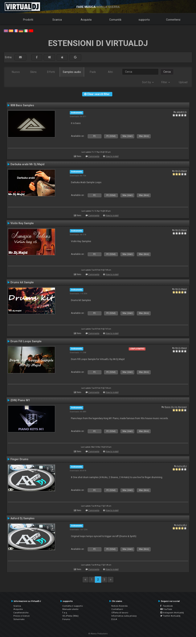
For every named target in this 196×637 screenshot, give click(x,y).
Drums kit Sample (22, 282)
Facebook (166, 606)
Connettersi (173, 19)
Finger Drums (19, 459)
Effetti (51, 71)
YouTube (166, 609)
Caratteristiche (20, 612)
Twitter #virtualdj (170, 615)
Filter (165, 82)
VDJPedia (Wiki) (70, 615)
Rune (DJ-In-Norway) (176, 407)
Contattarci (117, 609)
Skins (33, 71)
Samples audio (72, 71)
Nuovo (16, 71)
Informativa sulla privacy (124, 615)
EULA (114, 619)
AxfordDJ (182, 466)
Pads (93, 71)
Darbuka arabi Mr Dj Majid (27, 164)
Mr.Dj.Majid (181, 171)
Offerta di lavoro (119, 612)
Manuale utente (70, 609)
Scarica (57, 19)
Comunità (115, 19)
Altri (110, 71)
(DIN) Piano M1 (20, 400)
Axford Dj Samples (22, 518)
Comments (93, 156)
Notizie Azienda (119, 606)
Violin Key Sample (22, 223)
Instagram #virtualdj (172, 612)
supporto (144, 19)
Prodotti (28, 19)
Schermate (18, 619)
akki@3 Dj (182, 112)
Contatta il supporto (72, 606)
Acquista (86, 19)
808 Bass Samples (22, 105)
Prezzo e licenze (21, 615)
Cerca (167, 71)
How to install (112, 156)
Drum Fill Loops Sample (26, 341)
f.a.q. (64, 612)
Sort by (148, 82)
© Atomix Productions (98, 633)
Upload (183, 82)
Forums (66, 619)
